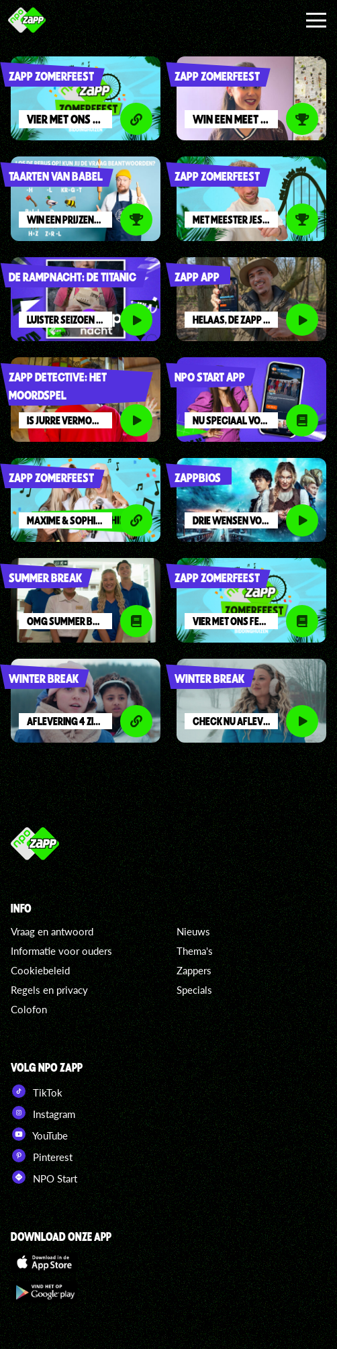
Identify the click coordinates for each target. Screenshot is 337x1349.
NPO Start (44, 1177)
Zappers (194, 970)
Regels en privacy (49, 990)
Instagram (43, 1113)
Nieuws (193, 931)
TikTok (36, 1091)
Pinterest (42, 1156)
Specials (194, 990)
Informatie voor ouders (61, 951)
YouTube (39, 1134)
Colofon (29, 1009)
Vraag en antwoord (52, 931)
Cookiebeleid (40, 970)
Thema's (195, 951)
